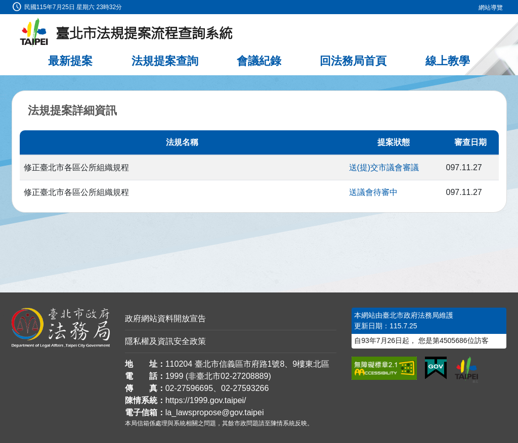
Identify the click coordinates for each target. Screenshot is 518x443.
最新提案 (70, 61)
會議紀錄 (259, 61)
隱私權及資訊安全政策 (165, 341)
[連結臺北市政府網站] (466, 370)
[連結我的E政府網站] (436, 368)
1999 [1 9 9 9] (174, 376)
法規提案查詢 (165, 61)
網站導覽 (491, 7)
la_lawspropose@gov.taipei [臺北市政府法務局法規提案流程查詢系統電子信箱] (214, 412)
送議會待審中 (373, 192)
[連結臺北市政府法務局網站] (61, 328)
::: (3, 6)
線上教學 (447, 61)
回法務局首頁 (353, 61)
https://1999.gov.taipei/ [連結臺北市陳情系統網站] (205, 400)
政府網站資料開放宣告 (165, 318)
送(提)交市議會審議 (384, 167)
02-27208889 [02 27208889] (244, 376)
